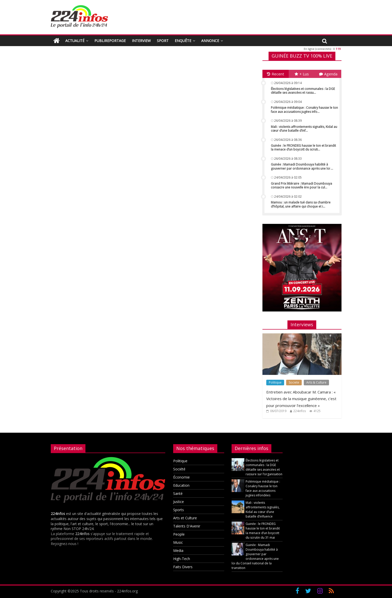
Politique (275, 382)
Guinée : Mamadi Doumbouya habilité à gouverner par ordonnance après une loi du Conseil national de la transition (255, 556)
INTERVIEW (141, 40)
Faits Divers (183, 566)
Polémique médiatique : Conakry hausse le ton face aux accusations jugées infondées (263, 488)
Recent (275, 73)
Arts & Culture (316, 382)
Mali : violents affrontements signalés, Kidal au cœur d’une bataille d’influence (263, 509)
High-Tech (181, 558)
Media (178, 550)
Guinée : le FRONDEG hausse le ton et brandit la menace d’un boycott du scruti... (303, 147)
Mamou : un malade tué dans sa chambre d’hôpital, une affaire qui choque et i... (301, 204)
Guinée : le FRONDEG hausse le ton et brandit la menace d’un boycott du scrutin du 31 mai (263, 531)
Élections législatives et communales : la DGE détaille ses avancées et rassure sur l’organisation (264, 467)
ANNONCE (210, 40)
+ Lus (302, 73)
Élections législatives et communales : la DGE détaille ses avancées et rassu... (303, 91)
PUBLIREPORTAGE (110, 40)
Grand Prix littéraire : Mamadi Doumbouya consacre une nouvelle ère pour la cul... (301, 185)
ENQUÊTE (183, 40)
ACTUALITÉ (74, 40)
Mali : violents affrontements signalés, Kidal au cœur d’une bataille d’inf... (304, 129)
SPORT (163, 40)
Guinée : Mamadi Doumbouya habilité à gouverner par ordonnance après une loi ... (302, 166)
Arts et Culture (185, 517)
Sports (178, 509)
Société (179, 469)
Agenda (328, 73)
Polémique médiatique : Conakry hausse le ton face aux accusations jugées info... (304, 109)
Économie (181, 477)
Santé (178, 493)
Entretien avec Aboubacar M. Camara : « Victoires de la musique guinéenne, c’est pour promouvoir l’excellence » (301, 398)
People (179, 534)
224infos (299, 411)
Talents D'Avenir (186, 526)
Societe (294, 382)
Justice (178, 501)
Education (181, 485)
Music (178, 542)
